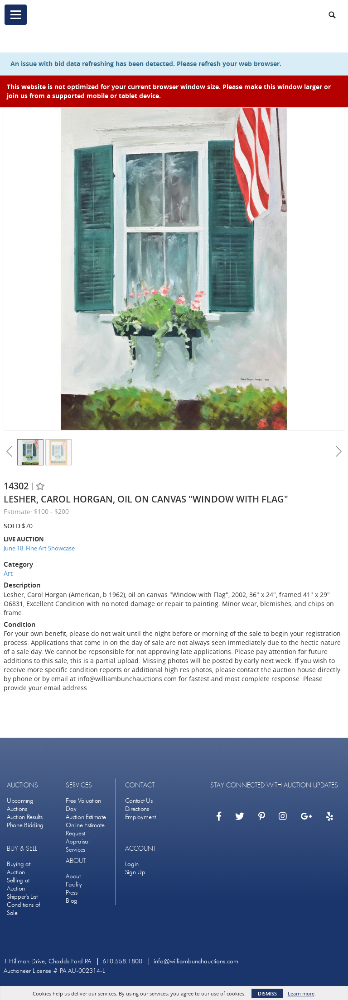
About (73, 876)
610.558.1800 (122, 961)
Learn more (301, 993)
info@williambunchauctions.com (196, 961)
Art (8, 573)
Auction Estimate (86, 817)
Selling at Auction (18, 884)
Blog (71, 901)
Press (71, 892)
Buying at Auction (18, 868)
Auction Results (25, 817)
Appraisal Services (77, 845)
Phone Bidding (25, 825)
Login (132, 864)
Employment (140, 817)
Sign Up (135, 872)
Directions (137, 809)
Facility (74, 884)
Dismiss (267, 993)
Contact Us (139, 801)
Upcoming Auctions (20, 805)
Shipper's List (22, 896)
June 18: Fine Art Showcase (39, 548)
